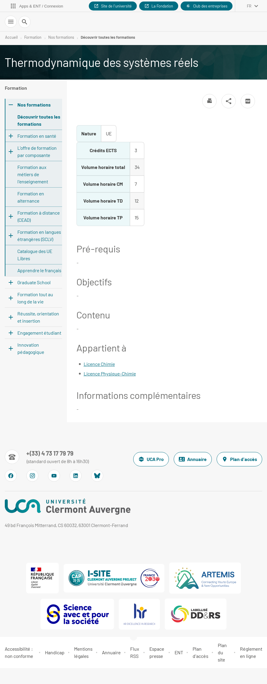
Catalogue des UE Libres (34, 254)
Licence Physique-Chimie (110, 373)
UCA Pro (151, 459)
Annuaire (193, 459)
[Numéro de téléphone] (47, 457)
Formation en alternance (30, 197)
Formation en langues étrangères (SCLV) (39, 235)
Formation (32, 37)
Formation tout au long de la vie (35, 297)
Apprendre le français (39, 270)
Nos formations (61, 37)
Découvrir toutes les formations (108, 37)
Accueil (11, 37)
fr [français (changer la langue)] (249, 6)
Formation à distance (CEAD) (38, 216)
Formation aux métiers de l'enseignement (32, 174)
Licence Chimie (99, 364)
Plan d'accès (239, 459)
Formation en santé (36, 136)
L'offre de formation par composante (37, 151)
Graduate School (34, 282)
